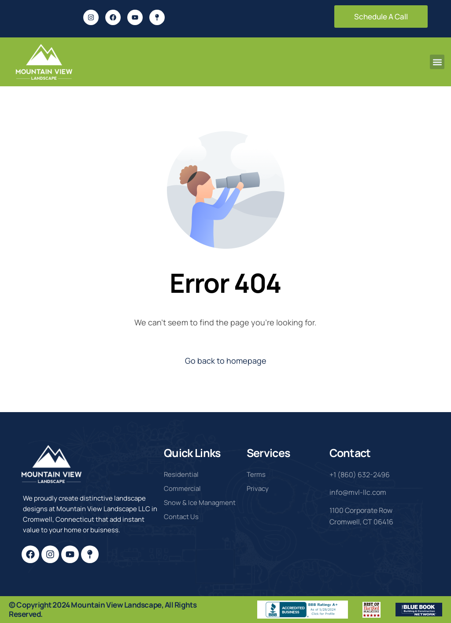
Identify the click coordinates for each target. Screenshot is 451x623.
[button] (437, 62)
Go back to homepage (225, 360)
